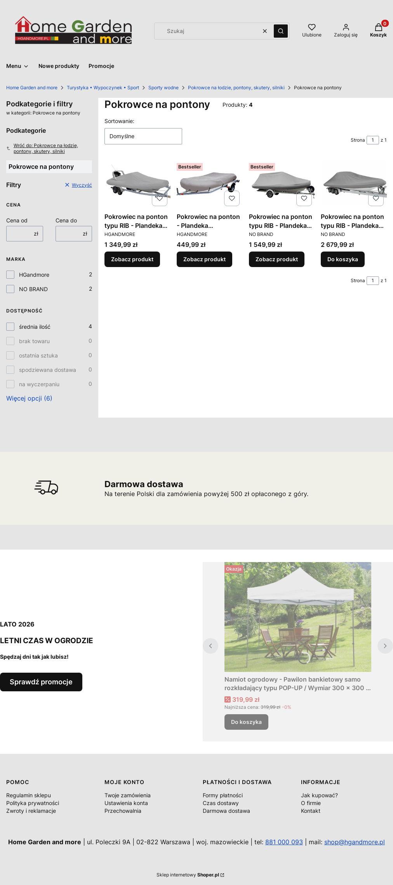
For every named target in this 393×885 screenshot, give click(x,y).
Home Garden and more (31, 87)
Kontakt (310, 810)
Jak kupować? (319, 795)
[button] (281, 31)
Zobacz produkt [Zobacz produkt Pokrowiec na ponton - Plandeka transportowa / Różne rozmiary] (204, 259)
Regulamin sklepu (28, 795)
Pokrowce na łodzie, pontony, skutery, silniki (236, 87)
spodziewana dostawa (47, 369)
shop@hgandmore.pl (354, 842)
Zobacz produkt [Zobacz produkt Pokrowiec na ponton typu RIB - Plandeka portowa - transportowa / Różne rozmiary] (132, 259)
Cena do (66, 220)
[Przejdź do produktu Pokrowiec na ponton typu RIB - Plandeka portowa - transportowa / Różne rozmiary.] (137, 184)
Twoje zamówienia (127, 795)
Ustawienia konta (126, 803)
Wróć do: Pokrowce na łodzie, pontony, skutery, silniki (42, 148)
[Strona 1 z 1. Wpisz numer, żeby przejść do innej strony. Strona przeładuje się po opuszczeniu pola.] (373, 140)
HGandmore (34, 274)
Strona (358, 140)
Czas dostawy (221, 803)
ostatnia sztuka (38, 355)
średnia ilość (34, 326)
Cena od (17, 220)
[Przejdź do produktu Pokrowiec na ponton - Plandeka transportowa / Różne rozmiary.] (210, 184)
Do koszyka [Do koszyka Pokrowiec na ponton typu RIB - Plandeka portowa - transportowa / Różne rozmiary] (342, 259)
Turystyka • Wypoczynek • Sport (103, 87)
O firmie (311, 803)
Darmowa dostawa (226, 810)
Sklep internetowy (188, 875)
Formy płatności (223, 795)
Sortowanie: (119, 121)
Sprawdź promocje (41, 682)
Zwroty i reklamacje (31, 810)
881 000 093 (284, 842)
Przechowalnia (122, 810)
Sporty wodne (163, 87)
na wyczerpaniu (39, 384)
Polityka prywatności (32, 803)
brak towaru (34, 341)
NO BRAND (33, 289)
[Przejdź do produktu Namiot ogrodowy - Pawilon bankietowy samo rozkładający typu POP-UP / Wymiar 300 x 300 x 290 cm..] (297, 617)
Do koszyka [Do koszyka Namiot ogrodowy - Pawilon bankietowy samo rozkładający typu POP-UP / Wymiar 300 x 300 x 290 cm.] (246, 721)
